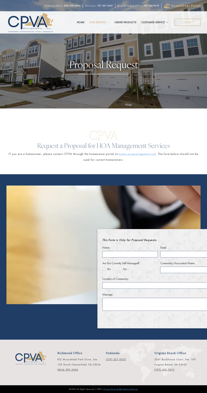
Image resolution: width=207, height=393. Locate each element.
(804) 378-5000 (67, 369)
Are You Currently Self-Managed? (154, 263)
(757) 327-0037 (116, 359)
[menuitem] (80, 22)
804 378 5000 (72, 5)
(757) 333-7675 (164, 369)
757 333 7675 (151, 5)
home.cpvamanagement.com (137, 154)
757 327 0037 (105, 5)
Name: (139, 247)
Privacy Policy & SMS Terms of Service (121, 389)
